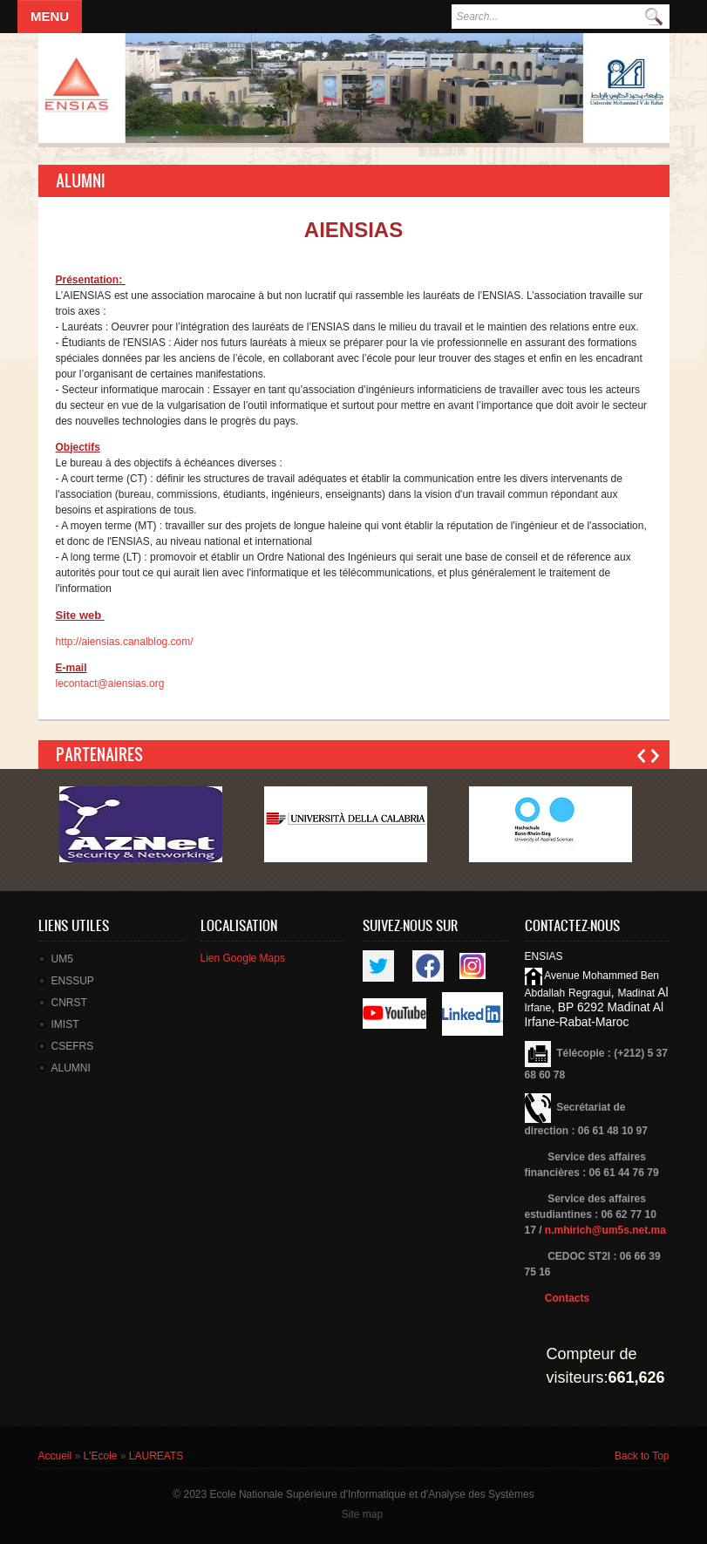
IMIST (65, 1024)
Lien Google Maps (243, 958)
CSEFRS (72, 1046)
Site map (362, 1514)
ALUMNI (71, 1068)
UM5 (62, 959)
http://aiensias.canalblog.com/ (125, 642)
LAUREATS (156, 1456)
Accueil (55, 1456)
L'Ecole (101, 1456)
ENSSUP (72, 981)
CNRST (69, 1002)
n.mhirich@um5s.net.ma (605, 1230)
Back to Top (642, 1456)
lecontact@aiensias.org (110, 683)
